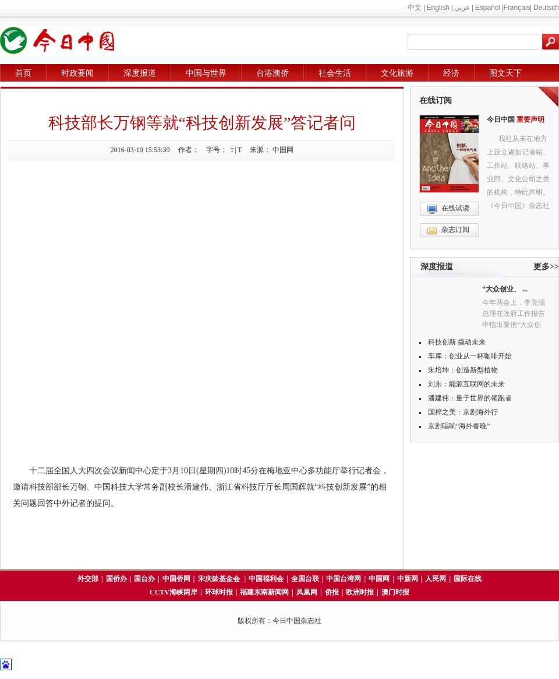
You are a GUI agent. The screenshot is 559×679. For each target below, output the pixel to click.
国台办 (144, 579)
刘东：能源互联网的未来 (466, 384)
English (438, 7)
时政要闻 (77, 73)
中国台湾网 (343, 579)
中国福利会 (266, 579)
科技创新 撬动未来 (457, 342)
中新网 (407, 579)
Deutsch (546, 7)
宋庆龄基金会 (220, 579)
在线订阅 (435, 100)
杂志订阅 (455, 230)
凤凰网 (306, 592)
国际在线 (468, 579)
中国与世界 (206, 73)
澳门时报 (395, 592)
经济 (451, 73)
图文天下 (505, 73)
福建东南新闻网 (264, 592)
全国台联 (305, 579)
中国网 (379, 579)
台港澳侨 (272, 73)
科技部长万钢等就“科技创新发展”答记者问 (202, 123)
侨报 (332, 592)
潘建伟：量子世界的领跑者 (470, 398)
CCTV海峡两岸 (173, 592)
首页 (23, 73)
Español (487, 7)
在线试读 (455, 208)
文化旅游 (397, 73)
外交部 (87, 579)
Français (517, 7)
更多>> (546, 266)
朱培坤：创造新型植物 (463, 370)
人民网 (435, 579)
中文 (415, 7)
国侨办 (116, 579)
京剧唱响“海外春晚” (459, 426)
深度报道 (139, 73)
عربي (462, 7)
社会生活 (335, 73)
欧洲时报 (360, 592)
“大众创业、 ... (505, 289)
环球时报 (219, 592)
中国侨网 (176, 579)
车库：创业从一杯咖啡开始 (470, 356)
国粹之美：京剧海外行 (463, 412)
